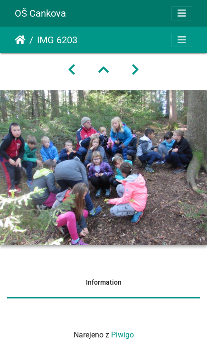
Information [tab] (104, 282)
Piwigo (122, 334)
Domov (20, 40)
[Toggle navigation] (181, 13)
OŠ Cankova (40, 13)
